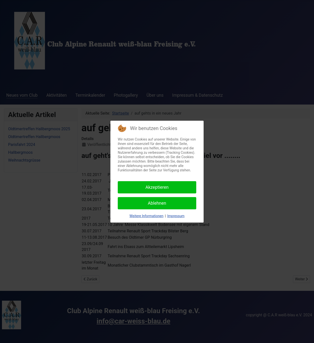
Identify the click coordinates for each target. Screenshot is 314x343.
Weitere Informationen (146, 216)
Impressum (175, 216)
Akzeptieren (157, 187)
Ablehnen (157, 203)
